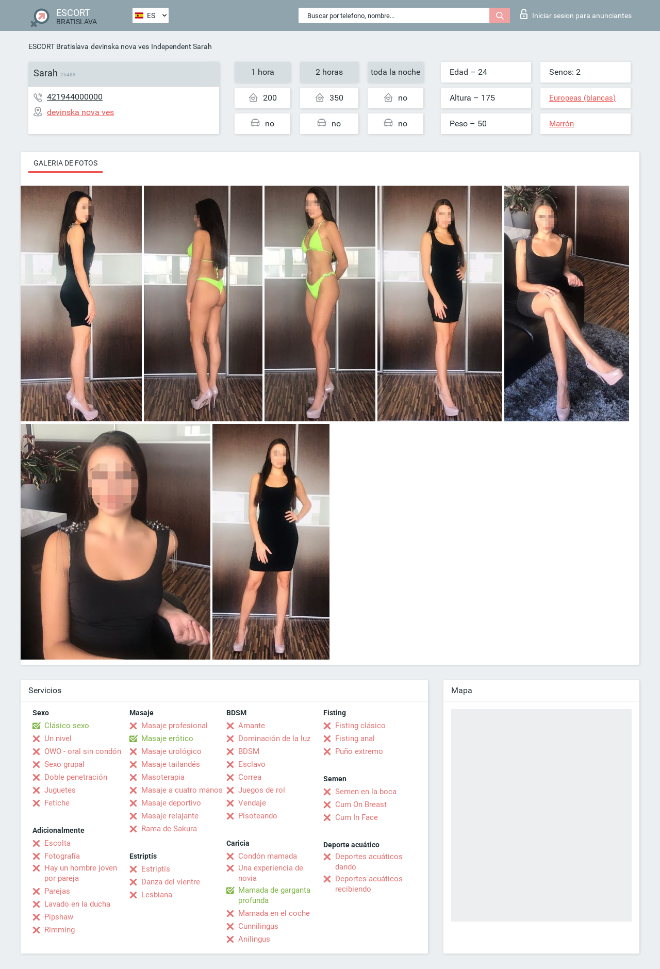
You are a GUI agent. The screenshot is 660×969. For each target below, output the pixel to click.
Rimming (59, 929)
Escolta (57, 843)
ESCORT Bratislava (58, 46)
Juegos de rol (261, 790)
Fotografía (62, 856)
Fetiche (57, 803)
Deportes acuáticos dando (369, 862)
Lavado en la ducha (77, 904)
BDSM (248, 751)
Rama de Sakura (169, 828)
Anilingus (254, 939)
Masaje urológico (171, 751)
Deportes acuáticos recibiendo (369, 884)
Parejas (57, 891)
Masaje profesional (174, 725)
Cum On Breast (361, 804)
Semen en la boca (366, 791)
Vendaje (252, 803)
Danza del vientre (170, 881)
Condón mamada (267, 856)
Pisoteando (257, 815)
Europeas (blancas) (582, 98)
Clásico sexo (66, 725)
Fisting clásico (360, 725)
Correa (249, 777)
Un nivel (58, 738)
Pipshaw (58, 917)
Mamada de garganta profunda (274, 895)
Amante (251, 725)
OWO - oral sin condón (82, 751)
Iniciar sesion (576, 14)
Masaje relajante (170, 815)
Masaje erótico (167, 738)
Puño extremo (359, 751)
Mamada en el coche (274, 913)
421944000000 (75, 97)
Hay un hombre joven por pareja (80, 873)
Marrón (561, 123)
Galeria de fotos (65, 163)
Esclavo (252, 764)
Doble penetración (75, 777)
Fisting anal (355, 738)
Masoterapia (163, 777)
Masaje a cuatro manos (182, 790)
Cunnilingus (258, 926)
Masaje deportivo (171, 803)
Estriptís (155, 869)
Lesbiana (156, 894)
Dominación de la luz (274, 738)
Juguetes (60, 790)
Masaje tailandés (170, 764)
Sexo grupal (64, 764)
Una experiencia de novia (270, 873)
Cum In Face (356, 817)
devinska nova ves (120, 46)
